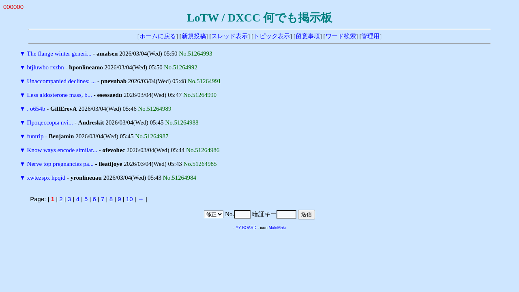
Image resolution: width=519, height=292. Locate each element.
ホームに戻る (157, 36)
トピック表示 (271, 36)
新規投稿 (194, 36)
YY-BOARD (246, 227)
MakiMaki (277, 227)
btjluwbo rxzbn (45, 67)
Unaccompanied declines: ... (61, 81)
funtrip (35, 136)
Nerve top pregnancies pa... (60, 164)
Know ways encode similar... (62, 150)
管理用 (370, 36)
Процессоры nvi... (50, 122)
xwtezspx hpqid (46, 177)
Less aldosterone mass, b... (59, 95)
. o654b (36, 108)
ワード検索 (341, 36)
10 (129, 198)
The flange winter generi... (59, 53)
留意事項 (308, 36)
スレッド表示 (229, 36)
